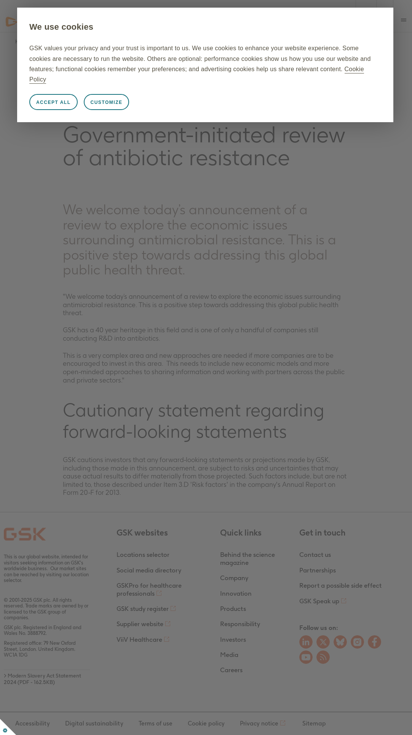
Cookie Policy (273, 79)
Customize (139, 102)
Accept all (86, 102)
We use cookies (94, 27)
